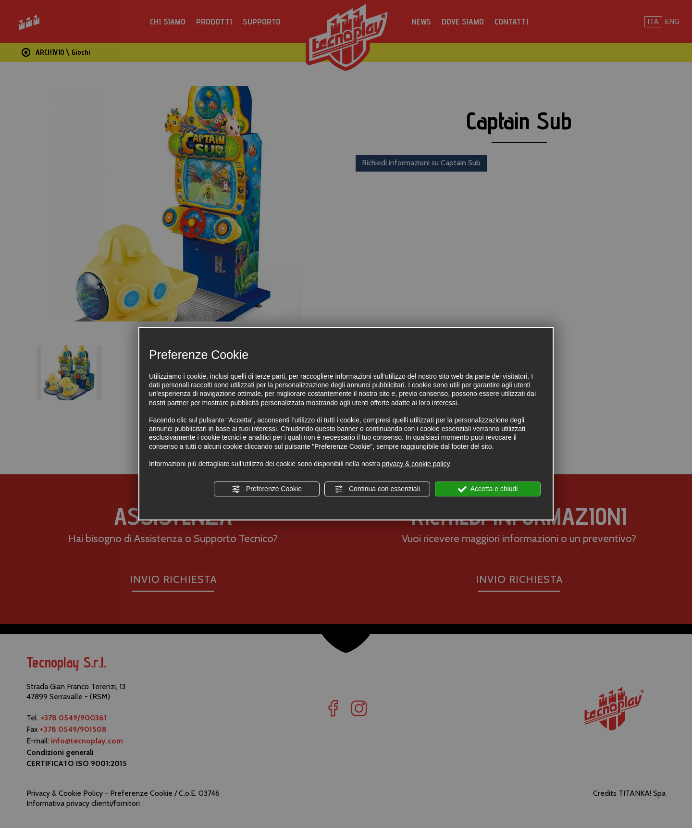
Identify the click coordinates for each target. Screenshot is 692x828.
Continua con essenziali (377, 489)
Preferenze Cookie (267, 489)
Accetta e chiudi (488, 489)
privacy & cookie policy (416, 464)
